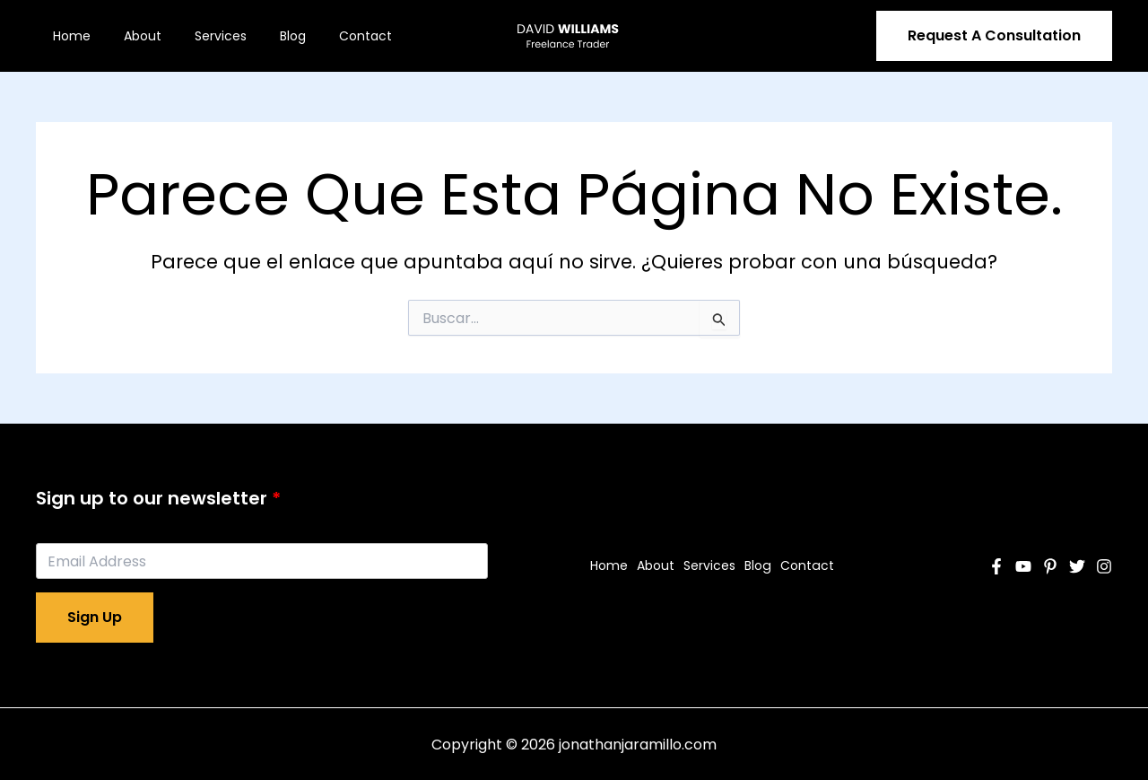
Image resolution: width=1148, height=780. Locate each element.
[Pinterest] (1050, 566)
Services (200, 36)
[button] (994, 36)
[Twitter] (1077, 566)
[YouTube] (1023, 566)
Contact (328, 36)
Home (67, 36)
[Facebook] (996, 566)
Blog (264, 36)
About (130, 36)
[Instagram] (1104, 566)
